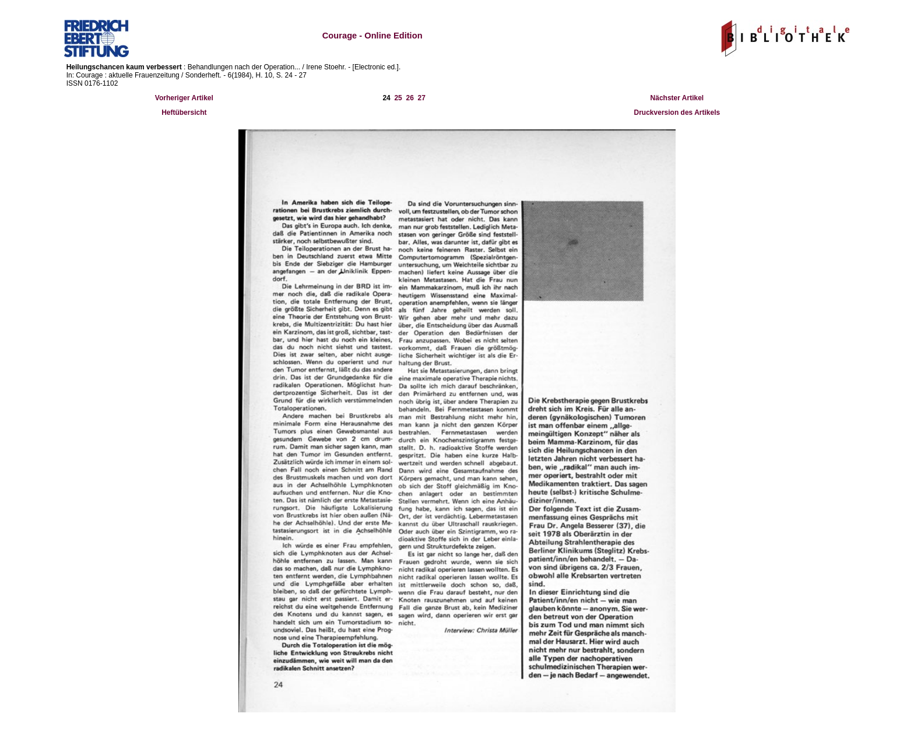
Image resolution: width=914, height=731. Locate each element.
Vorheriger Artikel (184, 98)
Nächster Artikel (677, 98)
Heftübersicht (183, 112)
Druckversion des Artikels (677, 112)
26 (409, 98)
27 (422, 98)
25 (398, 98)
